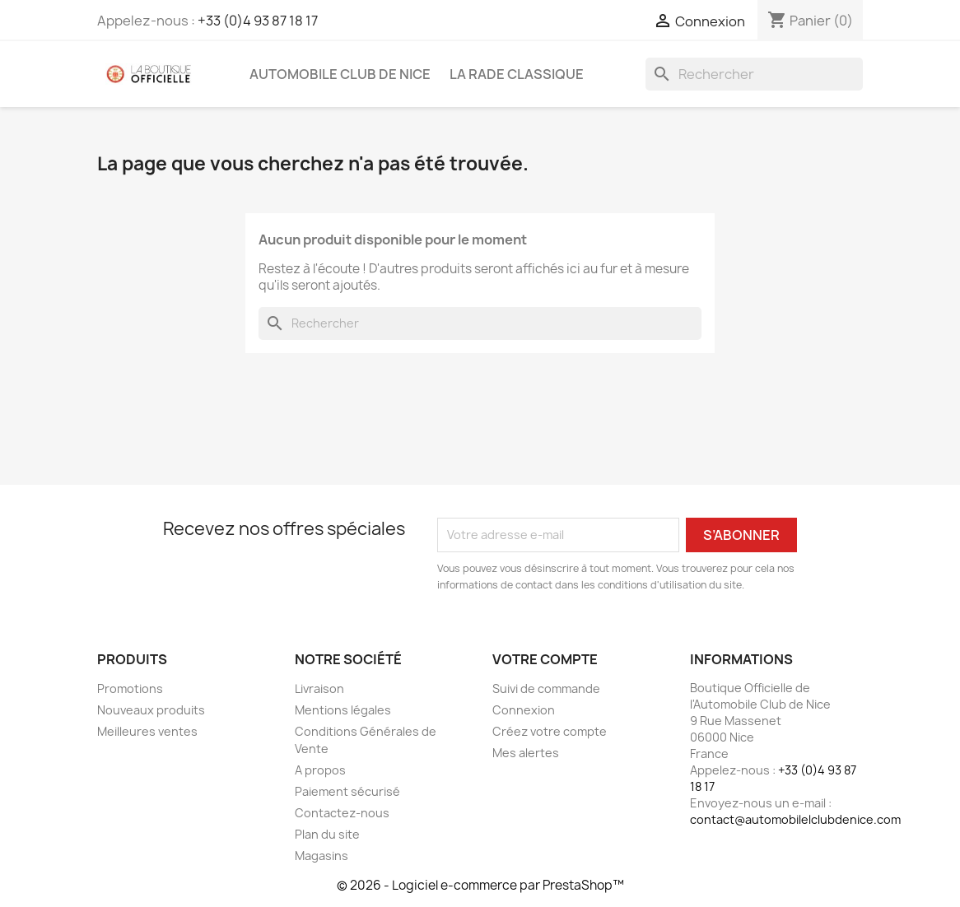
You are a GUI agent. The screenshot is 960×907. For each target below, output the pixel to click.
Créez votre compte (549, 731)
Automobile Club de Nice (340, 74)
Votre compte (545, 659)
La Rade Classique (517, 74)
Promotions (130, 688)
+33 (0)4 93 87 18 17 (258, 21)
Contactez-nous (342, 813)
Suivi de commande (546, 688)
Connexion (523, 710)
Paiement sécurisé (347, 791)
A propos (320, 770)
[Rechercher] (754, 74)
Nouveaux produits (151, 710)
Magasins (321, 855)
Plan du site (327, 834)
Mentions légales (343, 710)
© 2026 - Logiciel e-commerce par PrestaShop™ (480, 885)
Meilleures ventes (147, 731)
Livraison (319, 688)
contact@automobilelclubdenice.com (795, 819)
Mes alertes (525, 752)
